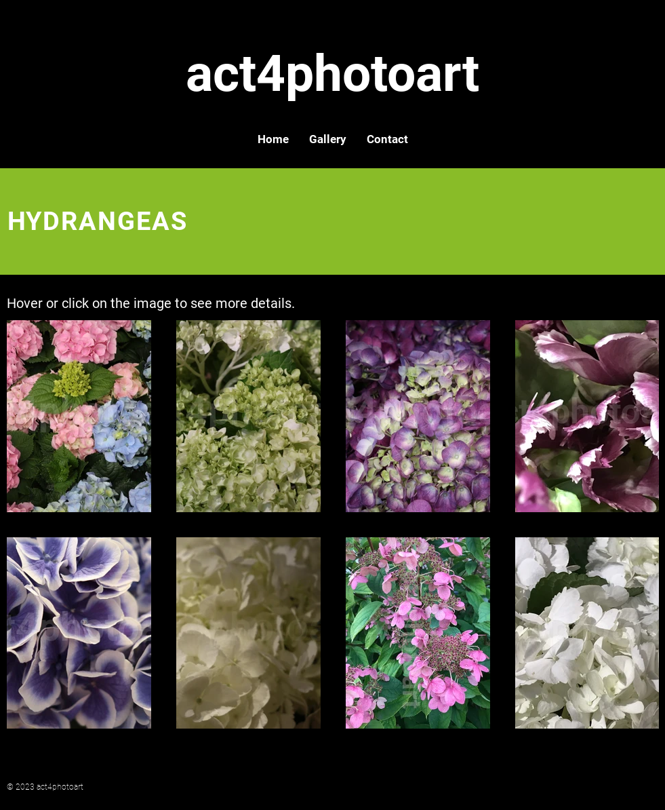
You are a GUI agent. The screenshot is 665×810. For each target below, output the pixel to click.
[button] (328, 139)
